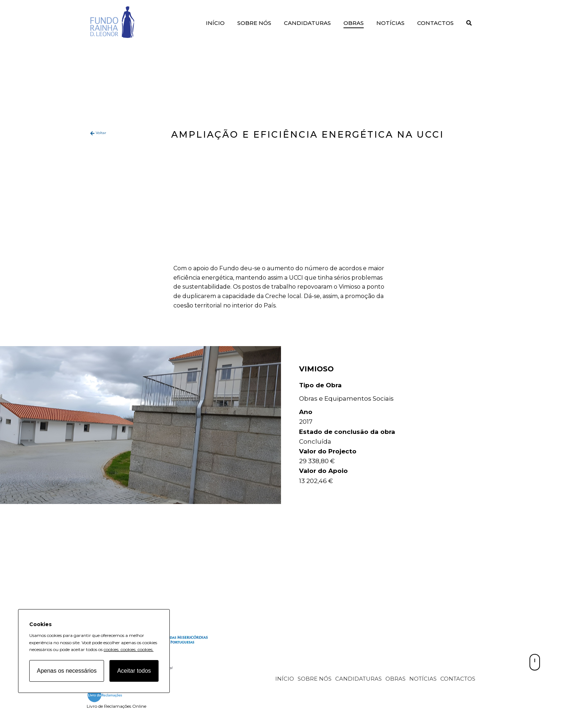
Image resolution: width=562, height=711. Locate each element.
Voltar (101, 132)
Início (215, 23)
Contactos (435, 23)
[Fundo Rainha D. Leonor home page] (173, 644)
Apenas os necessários (66, 671)
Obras (353, 23)
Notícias (390, 23)
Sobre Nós (254, 23)
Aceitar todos (134, 671)
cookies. (112, 649)
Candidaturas (307, 23)
